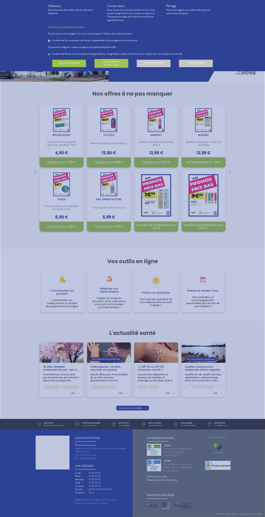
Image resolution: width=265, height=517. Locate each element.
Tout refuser (153, 63)
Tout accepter (69, 63)
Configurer (196, 63)
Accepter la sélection (111, 63)
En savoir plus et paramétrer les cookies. (66, 27)
